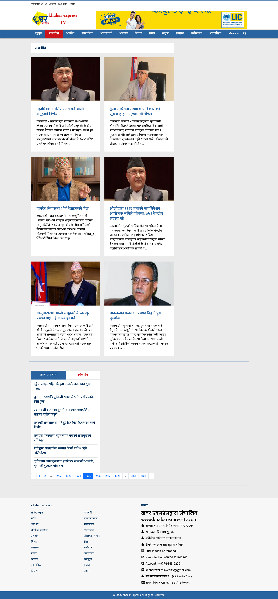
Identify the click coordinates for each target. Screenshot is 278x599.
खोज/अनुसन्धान (92, 536)
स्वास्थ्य (180, 33)
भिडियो (34, 559)
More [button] (232, 33)
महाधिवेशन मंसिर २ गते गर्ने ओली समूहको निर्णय (60, 111)
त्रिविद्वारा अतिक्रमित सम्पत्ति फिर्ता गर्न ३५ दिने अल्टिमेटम (60, 451)
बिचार (138, 33)
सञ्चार (165, 33)
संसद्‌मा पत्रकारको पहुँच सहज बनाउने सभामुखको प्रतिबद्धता (62, 438)
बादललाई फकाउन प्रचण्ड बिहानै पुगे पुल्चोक (135, 316)
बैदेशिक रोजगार (39, 530)
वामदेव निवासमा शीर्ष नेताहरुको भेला (63, 208)
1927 (107, 476)
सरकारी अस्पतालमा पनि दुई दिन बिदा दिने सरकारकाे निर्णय (64, 425)
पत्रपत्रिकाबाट (91, 518)
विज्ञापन (35, 571)
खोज (33, 518)
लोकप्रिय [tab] (83, 375)
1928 (117, 476)
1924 (78, 476)
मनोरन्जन (196, 33)
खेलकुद (88, 559)
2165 (133, 476)
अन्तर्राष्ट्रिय (215, 33)
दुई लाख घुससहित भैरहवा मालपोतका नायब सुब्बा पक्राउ (62, 387)
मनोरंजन (88, 547)
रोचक (34, 553)
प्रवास (87, 565)
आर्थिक (70, 33)
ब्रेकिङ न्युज (37, 512)
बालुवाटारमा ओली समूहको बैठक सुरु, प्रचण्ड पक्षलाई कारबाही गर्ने (64, 316)
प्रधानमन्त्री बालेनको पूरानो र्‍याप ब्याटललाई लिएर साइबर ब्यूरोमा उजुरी (62, 412)
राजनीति (54, 33)
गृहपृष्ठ (40, 33)
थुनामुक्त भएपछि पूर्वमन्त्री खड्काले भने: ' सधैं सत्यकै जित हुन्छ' (64, 400)
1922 (59, 476)
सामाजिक (87, 33)
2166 (143, 476)
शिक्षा (152, 33)
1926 (98, 476)
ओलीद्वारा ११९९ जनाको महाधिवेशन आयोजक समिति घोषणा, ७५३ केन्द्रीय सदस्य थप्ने (136, 213)
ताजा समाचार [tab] (48, 375)
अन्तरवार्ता (106, 33)
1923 (68, 476)
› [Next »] (151, 476)
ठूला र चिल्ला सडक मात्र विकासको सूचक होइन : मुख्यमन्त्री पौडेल (135, 111)
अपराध (123, 33)
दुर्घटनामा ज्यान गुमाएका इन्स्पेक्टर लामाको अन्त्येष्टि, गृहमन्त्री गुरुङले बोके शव (64, 464)
